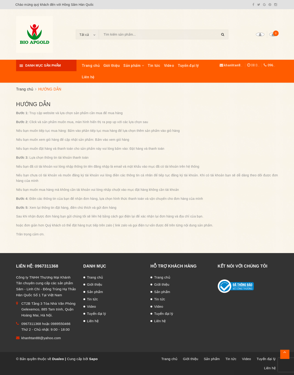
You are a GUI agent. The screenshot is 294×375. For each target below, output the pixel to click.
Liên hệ (88, 77)
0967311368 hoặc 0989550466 (46, 324)
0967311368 (277, 65)
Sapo (93, 359)
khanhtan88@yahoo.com (243, 65)
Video (169, 65)
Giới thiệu (111, 65)
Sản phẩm (133, 65)
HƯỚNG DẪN (33, 104)
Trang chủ (91, 65)
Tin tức (154, 65)
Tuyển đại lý (188, 65)
